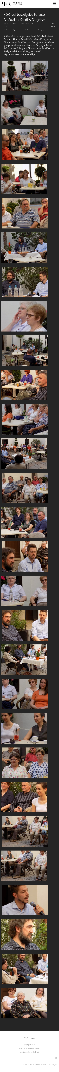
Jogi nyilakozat (29, 1044)
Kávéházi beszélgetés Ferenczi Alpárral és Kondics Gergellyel (24, 30)
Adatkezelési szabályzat (29, 1052)
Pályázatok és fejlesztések (29, 1048)
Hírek (14, 24)
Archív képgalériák (27, 24)
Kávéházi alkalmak (10, 27)
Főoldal (6, 24)
